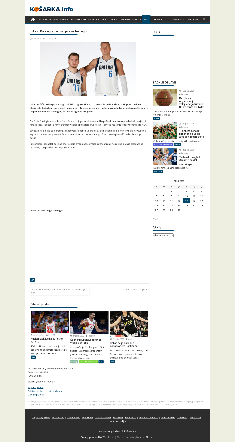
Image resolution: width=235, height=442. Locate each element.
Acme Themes (147, 437)
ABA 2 (114, 19)
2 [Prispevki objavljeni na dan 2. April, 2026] (179, 191)
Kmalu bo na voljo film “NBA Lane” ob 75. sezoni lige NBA (58, 291)
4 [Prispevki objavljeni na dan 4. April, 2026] (194, 191)
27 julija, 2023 (77, 336)
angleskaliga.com (41, 417)
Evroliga (74, 362)
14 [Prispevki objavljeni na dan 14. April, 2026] (164, 200)
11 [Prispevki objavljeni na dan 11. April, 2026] (194, 196)
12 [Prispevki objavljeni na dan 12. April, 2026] (201, 196)
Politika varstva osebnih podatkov (45, 390)
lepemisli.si (195, 417)
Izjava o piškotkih (36, 394)
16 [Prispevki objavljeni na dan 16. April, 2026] (179, 200)
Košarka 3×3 (177, 19)
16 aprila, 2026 (185, 91)
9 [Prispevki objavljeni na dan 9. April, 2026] (179, 196)
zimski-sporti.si (103, 417)
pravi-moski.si (168, 417)
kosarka (52, 38)
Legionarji (159, 19)
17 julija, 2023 (117, 339)
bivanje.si (118, 417)
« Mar (155, 218)
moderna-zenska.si (148, 417)
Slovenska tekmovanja (52, 19)
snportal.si (87, 417)
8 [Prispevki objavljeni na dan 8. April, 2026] (171, 196)
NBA (146, 19)
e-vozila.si (182, 417)
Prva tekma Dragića (135, 289)
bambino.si (130, 417)
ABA (104, 19)
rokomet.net (73, 417)
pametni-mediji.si (117, 421)
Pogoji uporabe (35, 387)
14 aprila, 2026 (185, 149)
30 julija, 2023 (38, 334)
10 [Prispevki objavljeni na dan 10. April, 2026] (186, 196)
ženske (177, 144)
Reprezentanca (130, 19)
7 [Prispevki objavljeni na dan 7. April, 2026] (164, 196)
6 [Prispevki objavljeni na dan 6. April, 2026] (156, 196)
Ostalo (192, 19)
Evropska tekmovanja (84, 19)
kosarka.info (58, 417)
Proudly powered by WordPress (97, 437)
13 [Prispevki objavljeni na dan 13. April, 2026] (156, 200)
